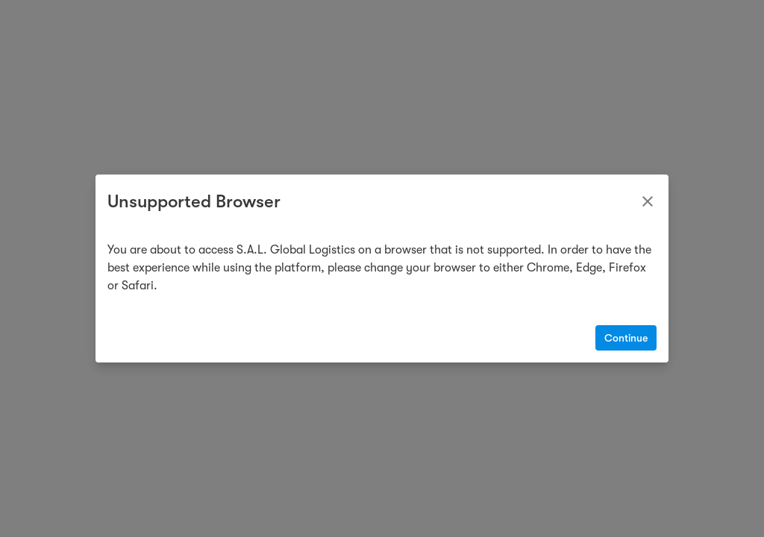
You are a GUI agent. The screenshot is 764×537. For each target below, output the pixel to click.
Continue (626, 338)
